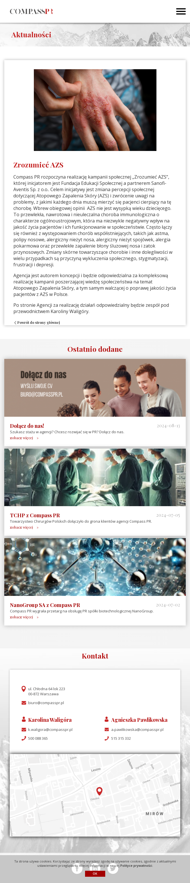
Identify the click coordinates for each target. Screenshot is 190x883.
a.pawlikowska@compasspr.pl (137, 729)
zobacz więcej (21, 437)
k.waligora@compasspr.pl (50, 729)
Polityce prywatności (136, 865)
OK (95, 873)
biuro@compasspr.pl (46, 702)
